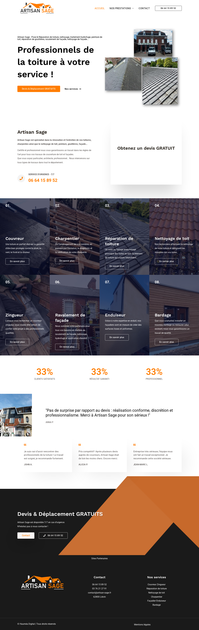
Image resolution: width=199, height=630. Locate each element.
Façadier (151, 600)
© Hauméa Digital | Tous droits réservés (36, 624)
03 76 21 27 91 (99, 588)
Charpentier (156, 596)
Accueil (100, 8)
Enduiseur (161, 600)
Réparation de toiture (157, 588)
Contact (144, 8)
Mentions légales (142, 624)
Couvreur (152, 584)
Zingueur (161, 584)
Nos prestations (120, 8)
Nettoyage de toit (156, 592)
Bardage (157, 605)
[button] (168, 8)
